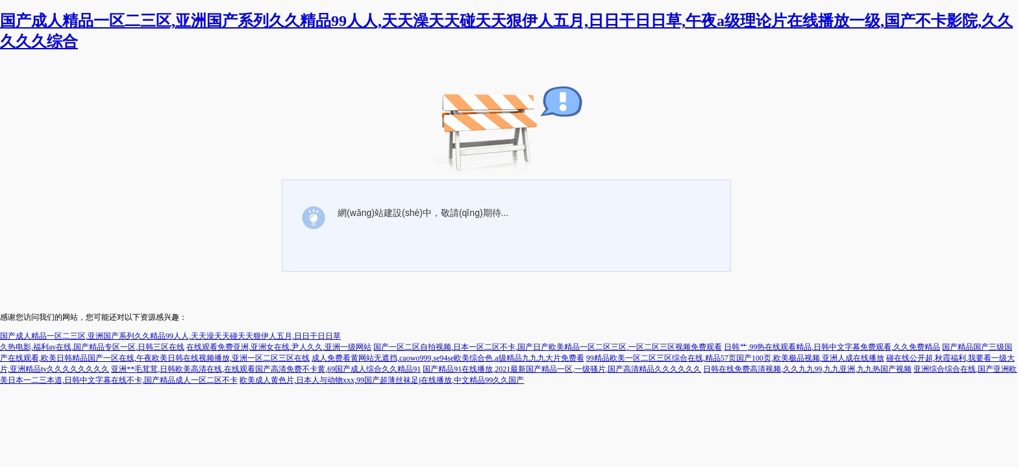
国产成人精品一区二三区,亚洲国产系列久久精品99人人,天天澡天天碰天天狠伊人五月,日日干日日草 (170, 336)
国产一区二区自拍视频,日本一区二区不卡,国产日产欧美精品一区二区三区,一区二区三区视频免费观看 (547, 347)
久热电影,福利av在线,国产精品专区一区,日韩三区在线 (92, 347)
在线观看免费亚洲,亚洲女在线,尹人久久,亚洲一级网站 (278, 347)
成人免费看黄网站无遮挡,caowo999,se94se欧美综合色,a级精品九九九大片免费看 (448, 358)
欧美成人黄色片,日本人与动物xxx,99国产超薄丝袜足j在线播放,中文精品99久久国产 (382, 380)
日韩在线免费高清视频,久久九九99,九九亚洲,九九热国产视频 (807, 369)
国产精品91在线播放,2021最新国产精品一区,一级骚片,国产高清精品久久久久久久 (562, 369)
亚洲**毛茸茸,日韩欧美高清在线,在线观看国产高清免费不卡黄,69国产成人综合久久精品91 (266, 369)
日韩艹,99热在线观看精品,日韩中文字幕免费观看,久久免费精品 (832, 347)
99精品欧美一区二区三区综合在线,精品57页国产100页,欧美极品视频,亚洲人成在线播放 (735, 358)
